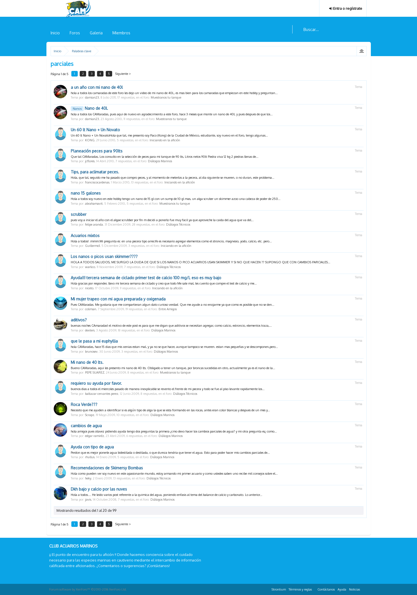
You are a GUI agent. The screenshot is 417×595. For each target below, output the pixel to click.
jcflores (90, 161)
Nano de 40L (89, 108)
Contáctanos (326, 589)
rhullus (90, 457)
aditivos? (79, 319)
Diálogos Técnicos (178, 224)
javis (88, 499)
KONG (90, 140)
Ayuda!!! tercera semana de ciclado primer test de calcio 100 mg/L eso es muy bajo (146, 277)
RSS (365, 589)
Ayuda (342, 589)
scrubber (78, 214)
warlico (90, 267)
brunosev (91, 351)
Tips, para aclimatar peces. (95, 171)
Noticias (354, 589)
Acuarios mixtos (85, 235)
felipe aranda (94, 224)
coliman (90, 309)
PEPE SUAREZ (94, 372)
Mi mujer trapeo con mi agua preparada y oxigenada (118, 299)
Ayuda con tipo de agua (92, 447)
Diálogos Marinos (160, 161)
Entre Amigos (168, 309)
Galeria (96, 32)
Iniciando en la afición (165, 140)
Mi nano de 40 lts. (87, 362)
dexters (90, 330)
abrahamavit (94, 203)
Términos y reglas (300, 589)
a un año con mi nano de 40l (97, 87)
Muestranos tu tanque (166, 97)
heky (88, 478)
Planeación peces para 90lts (96, 151)
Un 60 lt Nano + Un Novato (95, 129)
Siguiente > (126, 74)
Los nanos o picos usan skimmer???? (104, 256)
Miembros (121, 32)
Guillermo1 (92, 246)
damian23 (92, 97)
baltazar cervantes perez (101, 394)
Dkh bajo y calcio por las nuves (99, 489)
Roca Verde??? (84, 404)
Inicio (55, 32)
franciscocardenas (97, 182)
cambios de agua (86, 425)
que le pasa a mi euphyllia (94, 341)
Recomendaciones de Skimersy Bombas (107, 467)
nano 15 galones (86, 193)
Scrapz (89, 415)
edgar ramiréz (94, 436)
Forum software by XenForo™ (88, 589)
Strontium (279, 589)
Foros (75, 32)
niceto (89, 288)
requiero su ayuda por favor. (96, 383)
